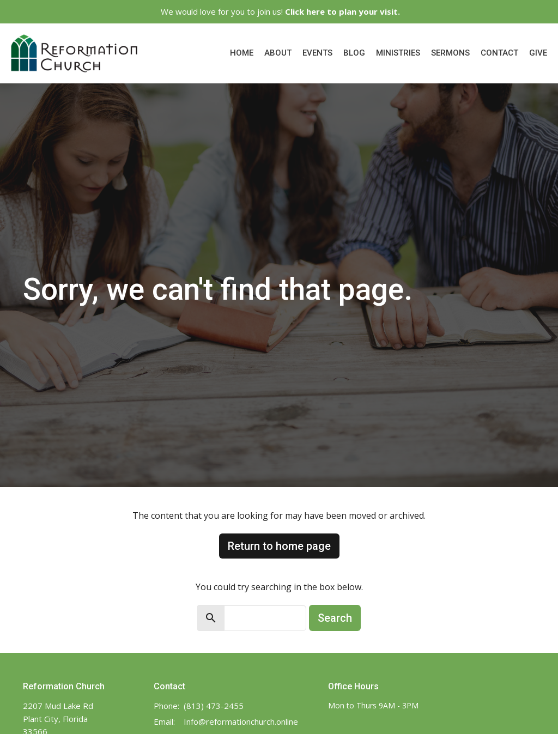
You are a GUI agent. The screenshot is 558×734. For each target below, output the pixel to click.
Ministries (398, 53)
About (278, 53)
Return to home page (279, 546)
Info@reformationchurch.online (241, 721)
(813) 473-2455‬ (214, 705)
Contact (499, 53)
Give (538, 53)
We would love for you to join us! (280, 11)
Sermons (450, 53)
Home (241, 53)
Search (335, 617)
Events (317, 53)
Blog (354, 53)
